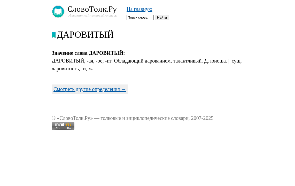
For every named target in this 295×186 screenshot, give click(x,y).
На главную (139, 9)
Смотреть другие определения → (89, 89)
